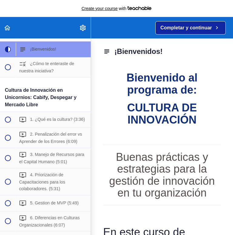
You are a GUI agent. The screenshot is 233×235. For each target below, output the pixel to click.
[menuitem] (83, 27)
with (117, 8)
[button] (7, 27)
